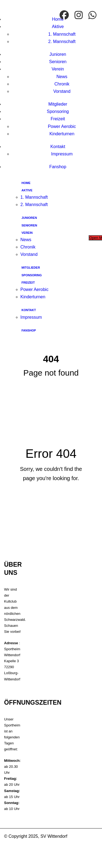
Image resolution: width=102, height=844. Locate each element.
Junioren (58, 54)
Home (58, 19)
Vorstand (61, 91)
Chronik (61, 84)
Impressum (62, 154)
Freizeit (58, 118)
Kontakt (57, 146)
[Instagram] (79, 15)
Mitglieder (57, 104)
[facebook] (65, 15)
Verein (58, 69)
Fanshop (57, 166)
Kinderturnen (62, 133)
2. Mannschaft (62, 41)
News (61, 76)
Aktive (58, 26)
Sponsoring (58, 111)
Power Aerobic (62, 126)
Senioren (57, 61)
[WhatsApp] (93, 15)
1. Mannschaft (62, 34)
